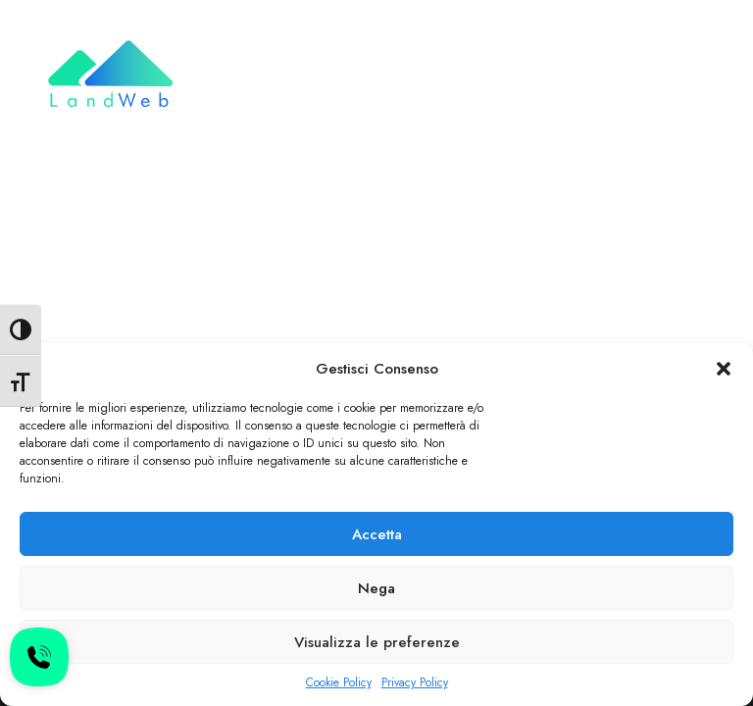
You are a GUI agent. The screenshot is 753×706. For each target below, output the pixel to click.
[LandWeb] (108, 75)
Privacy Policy (414, 682)
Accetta (377, 534)
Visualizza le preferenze (377, 642)
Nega (376, 588)
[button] (723, 368)
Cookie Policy (339, 682)
